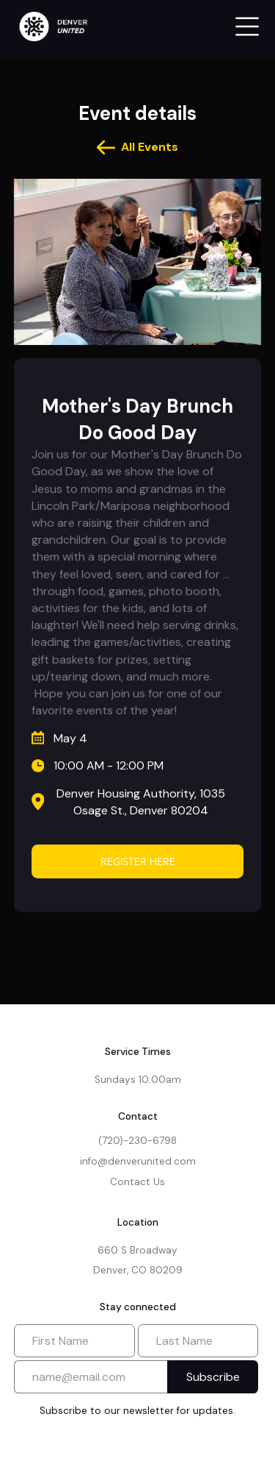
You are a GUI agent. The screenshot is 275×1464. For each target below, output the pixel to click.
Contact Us (137, 1182)
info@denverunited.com (138, 1161)
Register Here (137, 861)
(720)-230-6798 (137, 1140)
